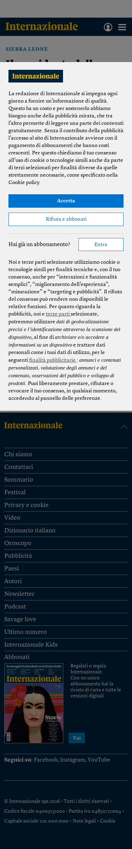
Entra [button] (100, 245)
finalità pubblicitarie (53, 360)
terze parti (58, 314)
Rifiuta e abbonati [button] (66, 219)
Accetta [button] (66, 201)
